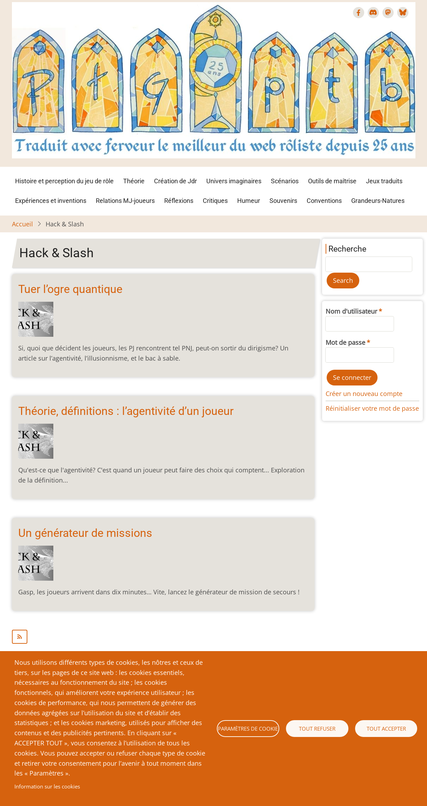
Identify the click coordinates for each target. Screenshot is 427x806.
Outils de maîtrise (332, 181)
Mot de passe (345, 342)
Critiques (215, 200)
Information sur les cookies (47, 786)
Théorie (134, 181)
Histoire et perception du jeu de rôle (64, 181)
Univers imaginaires (233, 181)
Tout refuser (317, 728)
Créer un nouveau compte (364, 393)
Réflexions (178, 200)
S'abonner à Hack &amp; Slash (163, 637)
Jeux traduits (384, 181)
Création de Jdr (175, 181)
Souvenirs (283, 200)
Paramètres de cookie (248, 728)
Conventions (324, 200)
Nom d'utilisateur (351, 311)
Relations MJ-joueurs (125, 200)
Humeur (248, 200)
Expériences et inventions (50, 200)
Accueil (22, 224)
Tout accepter (386, 728)
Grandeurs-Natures (378, 200)
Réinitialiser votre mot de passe (372, 408)
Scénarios (285, 181)
